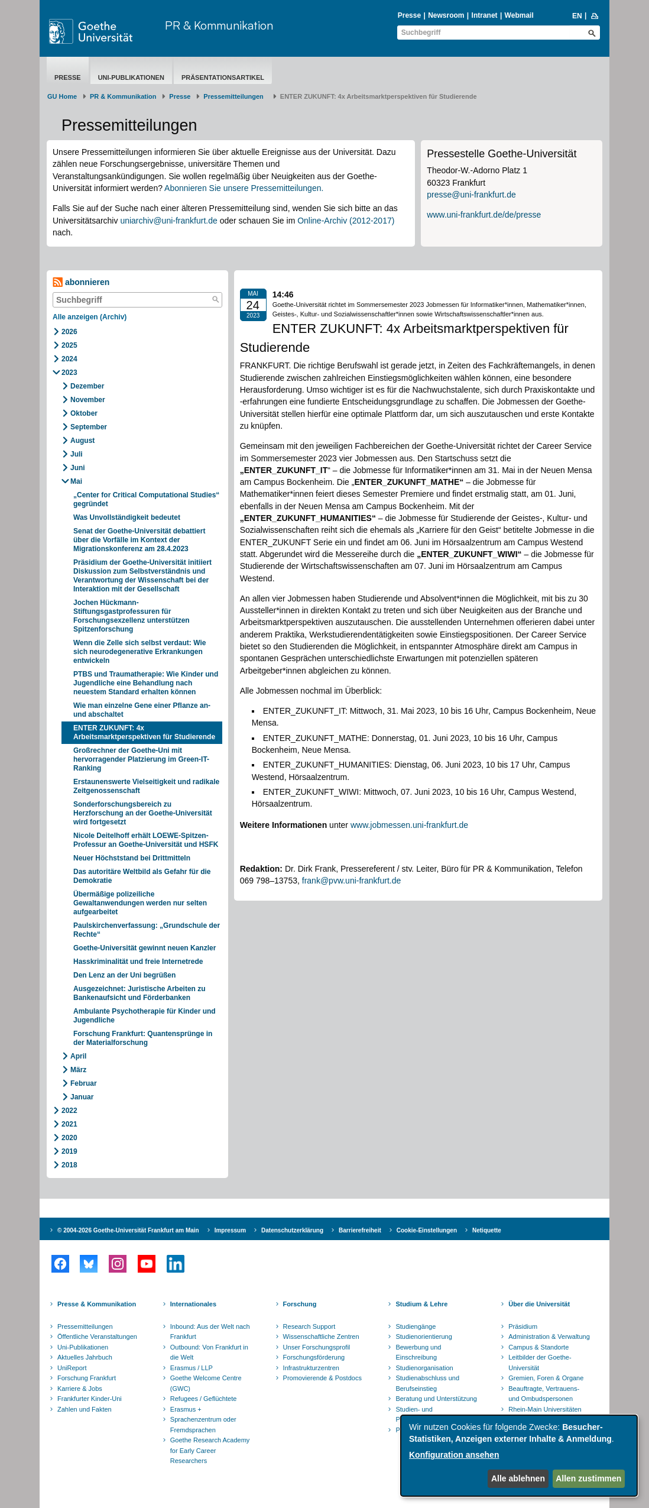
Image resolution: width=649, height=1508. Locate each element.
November (87, 400)
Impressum (230, 1230)
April (78, 1056)
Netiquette (486, 1230)
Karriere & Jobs (79, 1388)
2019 (69, 1151)
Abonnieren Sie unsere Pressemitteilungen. (243, 188)
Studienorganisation (424, 1367)
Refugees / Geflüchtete (203, 1398)
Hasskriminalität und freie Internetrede (138, 961)
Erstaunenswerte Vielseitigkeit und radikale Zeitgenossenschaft (146, 786)
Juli (76, 454)
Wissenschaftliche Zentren (321, 1336)
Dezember (87, 386)
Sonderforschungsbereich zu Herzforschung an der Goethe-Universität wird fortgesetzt (142, 813)
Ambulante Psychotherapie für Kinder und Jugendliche (144, 1015)
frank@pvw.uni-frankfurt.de (351, 880)
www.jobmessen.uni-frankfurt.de (409, 825)
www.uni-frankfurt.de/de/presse (484, 214)
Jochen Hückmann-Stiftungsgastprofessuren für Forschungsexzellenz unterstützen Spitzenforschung (131, 615)
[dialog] (519, 1455)
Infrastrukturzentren (311, 1367)
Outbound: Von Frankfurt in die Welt (209, 1352)
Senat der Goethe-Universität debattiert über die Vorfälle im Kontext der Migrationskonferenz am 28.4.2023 (139, 540)
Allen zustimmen (588, 1478)
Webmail (519, 15)
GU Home (62, 96)
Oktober (84, 413)
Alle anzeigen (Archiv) (89, 317)
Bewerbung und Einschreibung (418, 1352)
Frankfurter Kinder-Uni (89, 1398)
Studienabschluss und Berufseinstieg (427, 1383)
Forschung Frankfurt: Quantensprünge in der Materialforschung (142, 1038)
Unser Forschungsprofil (317, 1347)
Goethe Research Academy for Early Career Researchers (210, 1450)
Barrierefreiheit (360, 1230)
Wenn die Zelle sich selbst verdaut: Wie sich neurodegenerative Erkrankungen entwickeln (139, 652)
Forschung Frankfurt (86, 1377)
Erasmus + (186, 1409)
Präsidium (522, 1326)
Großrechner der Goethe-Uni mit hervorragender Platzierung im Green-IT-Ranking (141, 759)
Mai (76, 481)
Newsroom (446, 15)
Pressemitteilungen (85, 1326)
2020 (69, 1138)
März (78, 1070)
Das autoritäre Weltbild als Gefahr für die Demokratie (142, 876)
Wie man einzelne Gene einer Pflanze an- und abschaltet (141, 710)
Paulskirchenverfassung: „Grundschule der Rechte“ (146, 930)
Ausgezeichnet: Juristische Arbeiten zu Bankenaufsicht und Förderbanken (139, 993)
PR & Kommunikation (219, 25)
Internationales (193, 1304)
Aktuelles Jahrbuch (84, 1357)
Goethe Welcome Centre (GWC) (206, 1383)
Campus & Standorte (538, 1347)
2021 (69, 1124)
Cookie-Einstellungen (427, 1230)
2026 (69, 332)
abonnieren (81, 282)
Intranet (485, 15)
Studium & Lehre (421, 1304)
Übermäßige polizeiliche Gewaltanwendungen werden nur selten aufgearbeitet (140, 903)
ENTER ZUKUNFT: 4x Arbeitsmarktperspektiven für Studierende (144, 732)
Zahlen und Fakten (84, 1409)
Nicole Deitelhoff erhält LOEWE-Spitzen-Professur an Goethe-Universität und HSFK (145, 840)
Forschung (300, 1304)
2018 (69, 1165)
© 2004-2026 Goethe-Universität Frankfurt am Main (128, 1230)
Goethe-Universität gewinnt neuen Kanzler (144, 948)
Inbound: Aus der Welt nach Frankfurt (210, 1332)
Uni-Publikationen (131, 77)
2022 (69, 1110)
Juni (77, 468)
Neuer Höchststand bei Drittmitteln (131, 858)
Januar (81, 1097)
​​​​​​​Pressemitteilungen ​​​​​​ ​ (235, 96)
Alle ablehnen (518, 1478)
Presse (409, 15)
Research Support (309, 1326)
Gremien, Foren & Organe (545, 1377)
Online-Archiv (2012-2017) (345, 220)
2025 (69, 345)
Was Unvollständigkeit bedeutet (126, 517)
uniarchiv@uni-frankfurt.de (168, 220)
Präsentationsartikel (222, 77)
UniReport (72, 1367)
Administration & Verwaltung (549, 1336)
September (88, 427)
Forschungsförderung (314, 1357)
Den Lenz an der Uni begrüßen (124, 975)
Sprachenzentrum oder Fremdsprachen (203, 1424)
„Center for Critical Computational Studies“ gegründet (146, 499)
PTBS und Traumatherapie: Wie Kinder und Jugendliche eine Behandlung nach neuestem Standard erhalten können (145, 683)
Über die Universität (539, 1304)
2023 (69, 372)
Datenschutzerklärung (292, 1230)
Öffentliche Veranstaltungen (97, 1336)
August (82, 440)
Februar (83, 1083)
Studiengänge (415, 1326)
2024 (69, 359)
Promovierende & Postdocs (322, 1377)
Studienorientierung (423, 1336)
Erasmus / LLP (191, 1367)
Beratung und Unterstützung (436, 1398)
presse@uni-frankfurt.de (471, 194)
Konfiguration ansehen (454, 1455)
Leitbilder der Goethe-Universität (539, 1362)
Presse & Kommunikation (96, 1304)
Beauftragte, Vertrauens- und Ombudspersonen (543, 1394)
